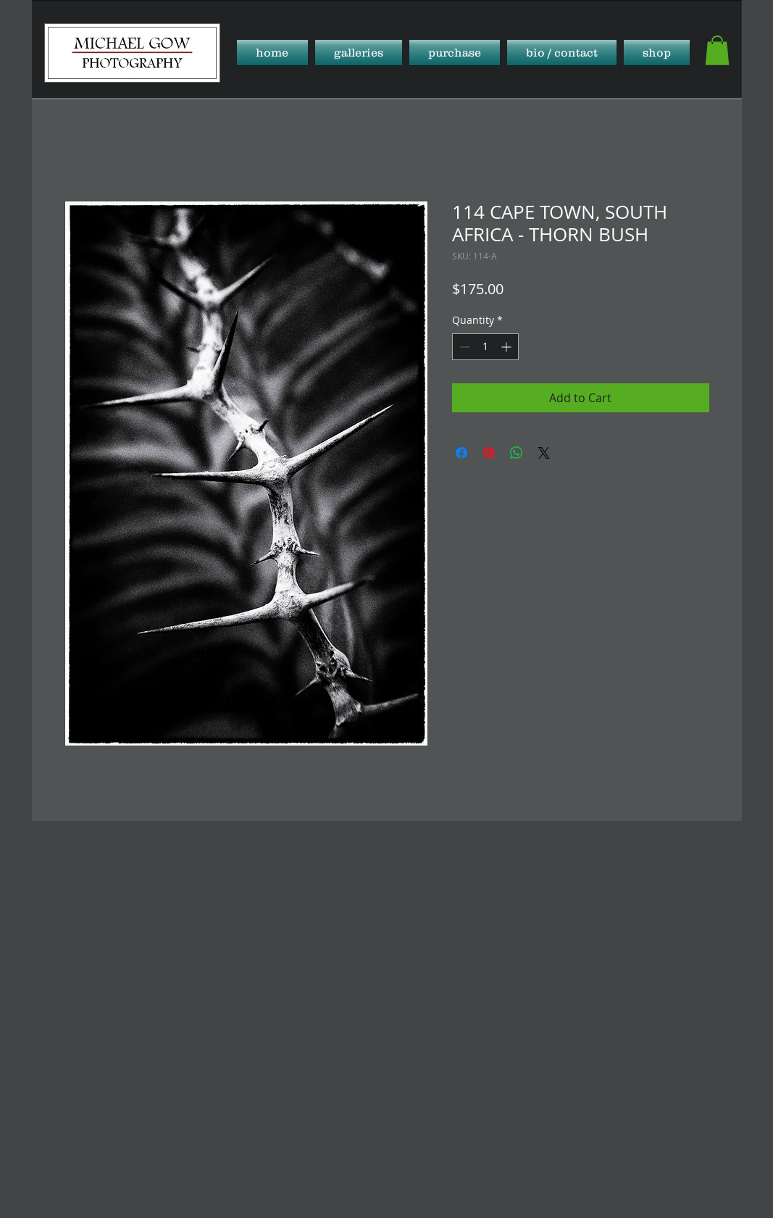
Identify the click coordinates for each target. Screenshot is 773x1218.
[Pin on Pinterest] (489, 453)
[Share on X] (544, 453)
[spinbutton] (485, 346)
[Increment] (507, 346)
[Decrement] (463, 346)
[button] (359, 52)
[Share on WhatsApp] (516, 453)
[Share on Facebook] (461, 453)
